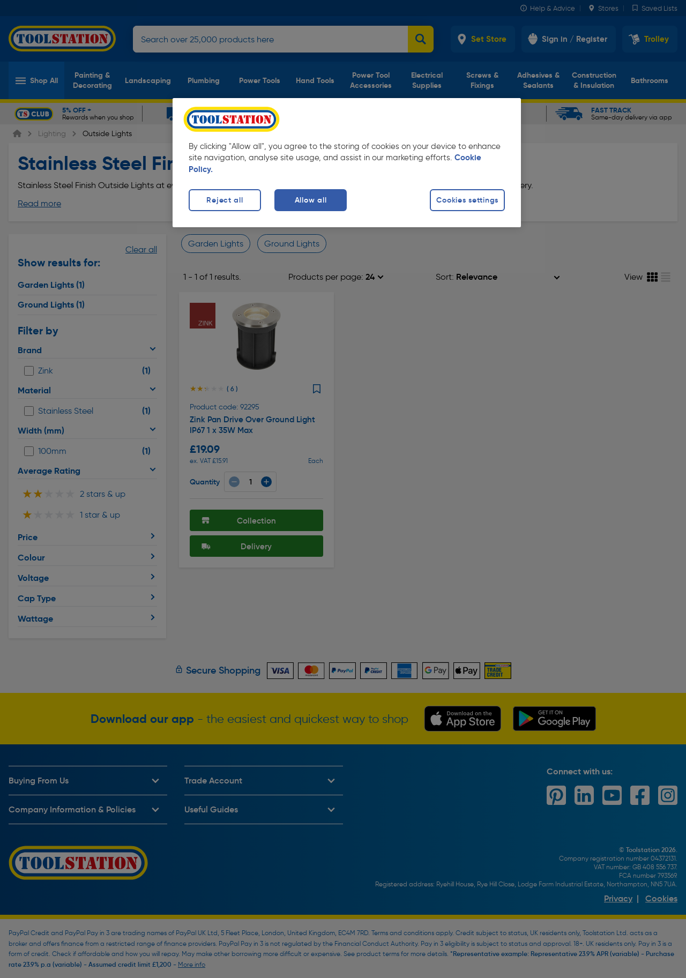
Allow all (310, 200)
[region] (347, 162)
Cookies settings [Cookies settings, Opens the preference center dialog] (467, 200)
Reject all (224, 200)
